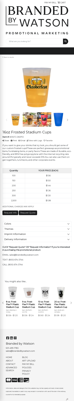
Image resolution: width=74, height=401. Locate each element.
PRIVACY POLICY (26, 372)
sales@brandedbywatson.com (20, 351)
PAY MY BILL (28, 364)
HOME (9, 357)
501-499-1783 (12, 348)
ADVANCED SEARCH (11, 369)
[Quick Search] (34, 41)
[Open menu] (69, 51)
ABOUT (9, 361)
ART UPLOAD (28, 361)
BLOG (25, 357)
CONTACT (10, 364)
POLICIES (26, 367)
